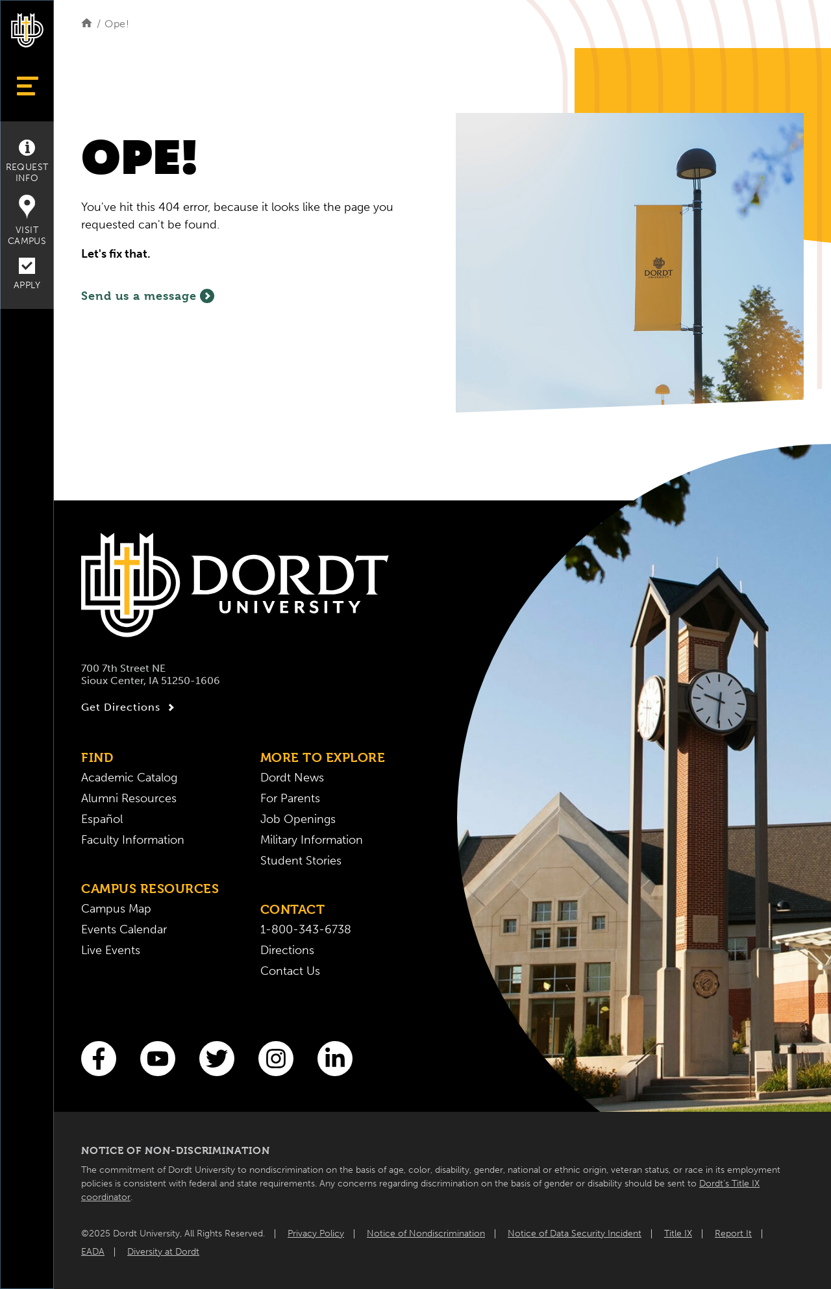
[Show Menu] (27, 86)
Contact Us (290, 971)
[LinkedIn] (335, 1058)
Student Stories (300, 860)
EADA (93, 1251)
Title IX (678, 1233)
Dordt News (292, 777)
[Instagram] (275, 1058)
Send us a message (147, 296)
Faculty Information (132, 840)
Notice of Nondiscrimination (426, 1233)
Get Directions (129, 707)
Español (102, 819)
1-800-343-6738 (305, 929)
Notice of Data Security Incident (574, 1233)
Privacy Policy (316, 1233)
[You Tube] (157, 1058)
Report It (733, 1233)
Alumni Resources (129, 798)
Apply (27, 274)
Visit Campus (27, 221)
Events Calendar (124, 929)
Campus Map (116, 909)
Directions (287, 950)
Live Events (110, 950)
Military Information (311, 840)
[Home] (86, 24)
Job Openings (298, 819)
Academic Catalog (129, 777)
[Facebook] (98, 1058)
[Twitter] (216, 1058)
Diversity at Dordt (163, 1251)
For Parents (290, 798)
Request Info (27, 162)
